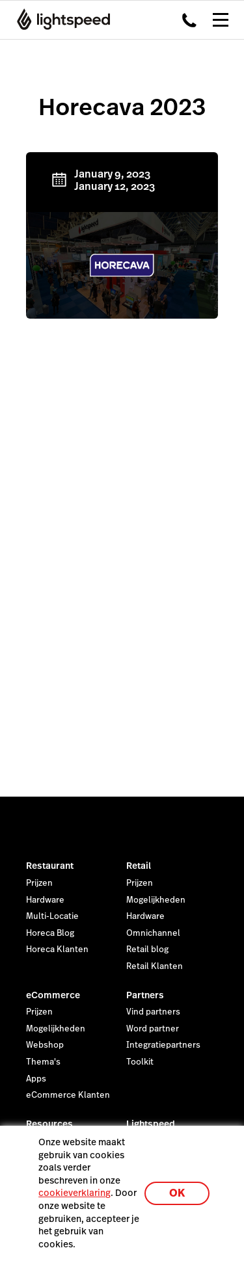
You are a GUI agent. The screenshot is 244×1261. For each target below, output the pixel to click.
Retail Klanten (154, 966)
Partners (145, 995)
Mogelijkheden (155, 900)
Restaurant (50, 865)
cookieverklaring (74, 1192)
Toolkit (140, 1062)
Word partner (152, 1029)
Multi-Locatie (52, 916)
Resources (49, 1123)
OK (177, 1193)
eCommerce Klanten (68, 1095)
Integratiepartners (163, 1045)
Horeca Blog (50, 933)
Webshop (45, 1045)
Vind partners (153, 1012)
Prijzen (39, 883)
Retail (138, 865)
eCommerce (53, 995)
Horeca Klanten (57, 949)
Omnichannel (153, 933)
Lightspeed (150, 1123)
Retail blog (147, 949)
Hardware (45, 900)
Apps (36, 1079)
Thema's (43, 1062)
